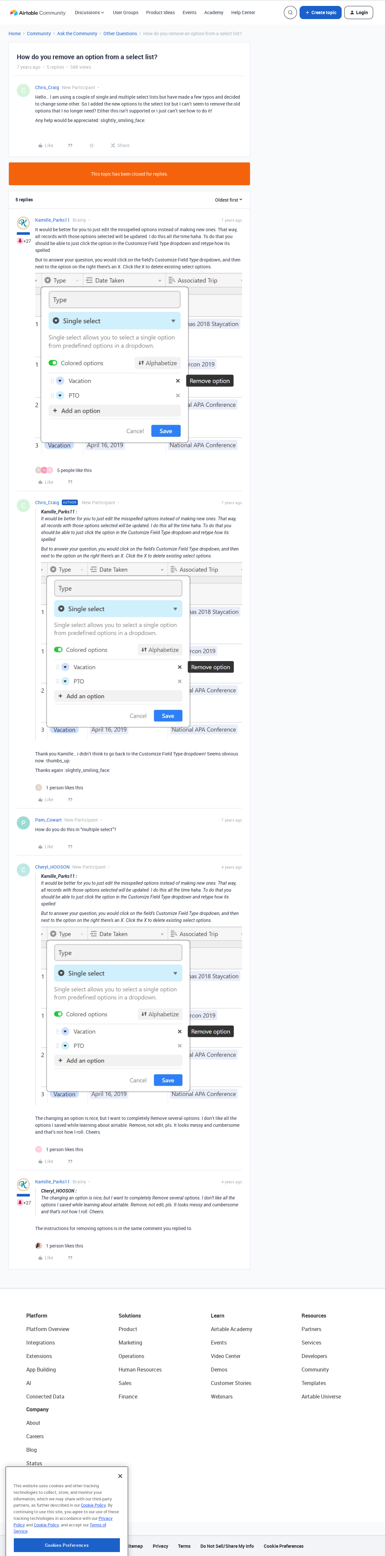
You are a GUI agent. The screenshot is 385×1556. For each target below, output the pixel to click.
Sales (125, 1383)
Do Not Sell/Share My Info (227, 1546)
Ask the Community (77, 33)
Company (37, 1409)
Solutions (130, 1315)
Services (311, 1342)
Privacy (160, 1546)
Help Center (243, 12)
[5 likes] (63, 470)
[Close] (120, 1504)
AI (28, 1383)
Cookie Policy (93, 1533)
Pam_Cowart (48, 820)
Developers (314, 1356)
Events (189, 12)
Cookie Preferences (284, 1546)
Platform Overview (47, 1329)
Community (39, 33)
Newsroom (38, 1476)
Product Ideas (160, 12)
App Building (41, 1369)
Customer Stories (231, 1383)
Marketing (130, 1342)
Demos (219, 1369)
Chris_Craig (47, 87)
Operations (131, 1356)
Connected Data (45, 1396)
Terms (184, 1546)
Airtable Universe (321, 1396)
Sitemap (134, 1546)
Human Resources (140, 1369)
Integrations (40, 1342)
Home (15, 33)
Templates (314, 1383)
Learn (217, 1315)
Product (128, 1329)
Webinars (222, 1396)
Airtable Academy (231, 1329)
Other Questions (120, 33)
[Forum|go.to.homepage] (38, 12)
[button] (321, 12)
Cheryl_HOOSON (52, 867)
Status (34, 1463)
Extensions (39, 1356)
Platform (36, 1315)
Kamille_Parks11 (52, 220)
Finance (128, 1396)
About (33, 1422)
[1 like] (59, 787)
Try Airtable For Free (49, 1490)
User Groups (125, 12)
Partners (311, 1329)
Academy (213, 12)
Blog (31, 1449)
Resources (314, 1315)
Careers (35, 1436)
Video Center (225, 1356)
